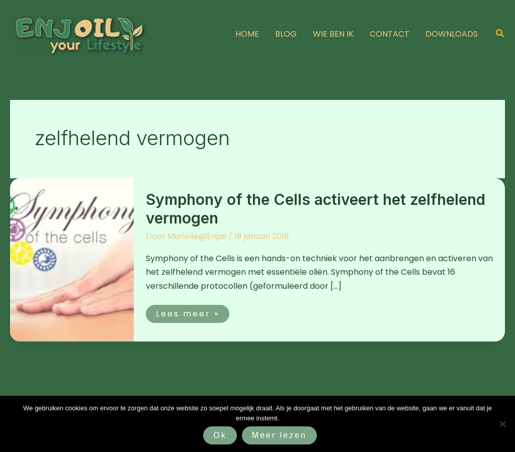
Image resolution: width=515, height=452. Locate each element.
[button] (500, 34)
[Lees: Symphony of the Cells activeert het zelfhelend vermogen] (72, 259)
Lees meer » (187, 312)
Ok (219, 435)
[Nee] (502, 424)
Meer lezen (279, 435)
